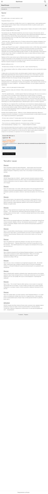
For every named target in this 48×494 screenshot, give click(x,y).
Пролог (6, 165)
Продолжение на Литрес (9, 153)
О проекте (20, 314)
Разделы (26, 314)
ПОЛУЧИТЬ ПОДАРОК (9, 147)
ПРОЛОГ (7, 176)
